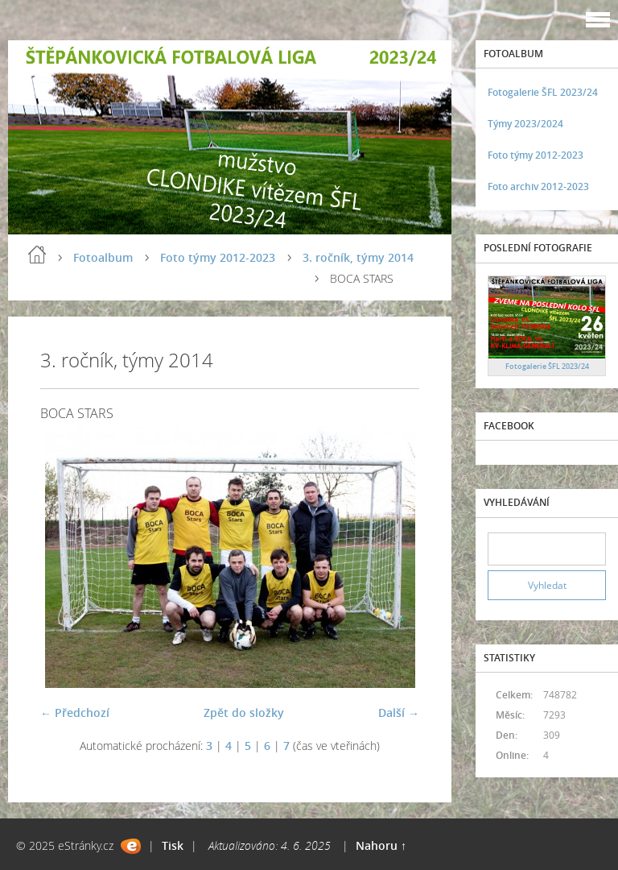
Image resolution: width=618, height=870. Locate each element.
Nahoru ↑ (381, 845)
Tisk (172, 845)
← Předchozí (74, 712)
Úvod (37, 254)
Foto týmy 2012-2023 (217, 257)
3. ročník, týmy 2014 (358, 257)
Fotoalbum (103, 257)
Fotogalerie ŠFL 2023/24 (543, 92)
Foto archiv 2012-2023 (538, 186)
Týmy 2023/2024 (525, 123)
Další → (398, 712)
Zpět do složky (244, 712)
